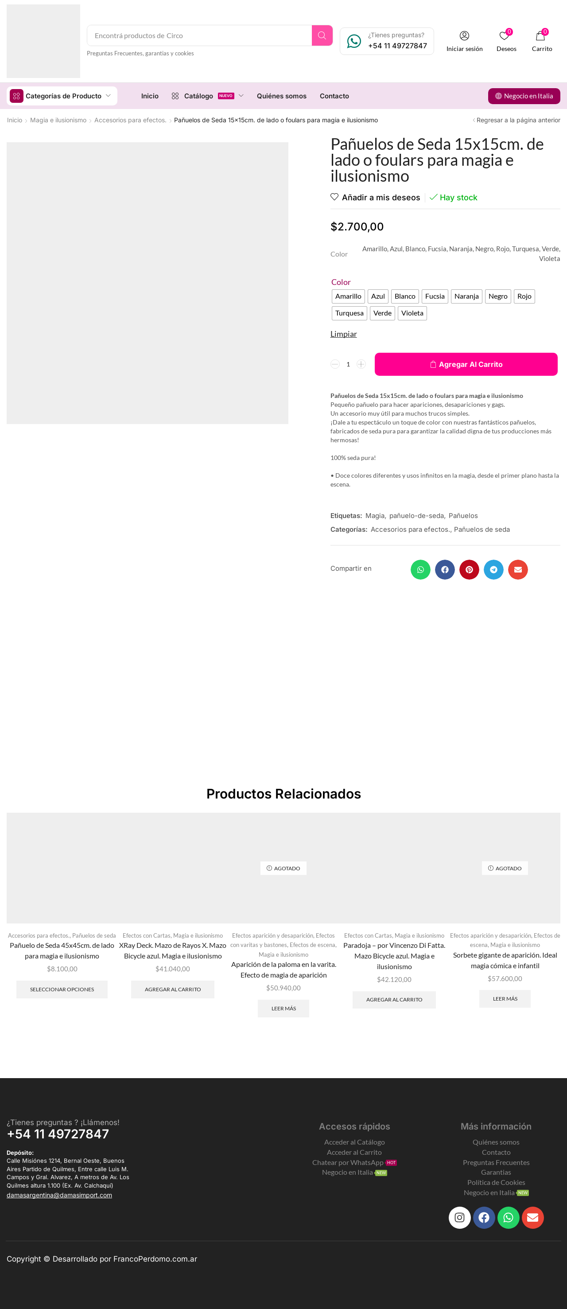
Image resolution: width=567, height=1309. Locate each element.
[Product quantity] (348, 363)
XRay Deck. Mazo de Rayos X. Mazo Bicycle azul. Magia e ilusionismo (172, 949)
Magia (374, 515)
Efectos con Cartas (147, 935)
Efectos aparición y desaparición (272, 935)
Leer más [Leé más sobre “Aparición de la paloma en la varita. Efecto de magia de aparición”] (284, 1008)
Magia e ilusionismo (58, 119)
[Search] (322, 35)
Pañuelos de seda (482, 529)
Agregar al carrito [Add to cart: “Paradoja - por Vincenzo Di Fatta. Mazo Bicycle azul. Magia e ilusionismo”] (394, 999)
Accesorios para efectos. (130, 119)
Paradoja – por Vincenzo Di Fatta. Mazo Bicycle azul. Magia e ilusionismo (394, 955)
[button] (465, 41)
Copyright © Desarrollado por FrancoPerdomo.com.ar (102, 1258)
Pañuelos (463, 515)
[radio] (348, 296)
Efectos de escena (312, 944)
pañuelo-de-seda (416, 515)
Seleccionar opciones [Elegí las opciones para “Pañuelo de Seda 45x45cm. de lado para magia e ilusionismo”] (62, 989)
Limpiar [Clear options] (343, 333)
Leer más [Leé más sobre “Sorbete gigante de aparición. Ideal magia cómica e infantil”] (505, 998)
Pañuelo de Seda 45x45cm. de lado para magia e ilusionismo (62, 949)
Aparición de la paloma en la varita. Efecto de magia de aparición (283, 968)
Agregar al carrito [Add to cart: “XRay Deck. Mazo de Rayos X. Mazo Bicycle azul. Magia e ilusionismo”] (173, 989)
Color (341, 281)
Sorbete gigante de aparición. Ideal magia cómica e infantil (505, 959)
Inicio (14, 119)
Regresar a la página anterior (518, 119)
